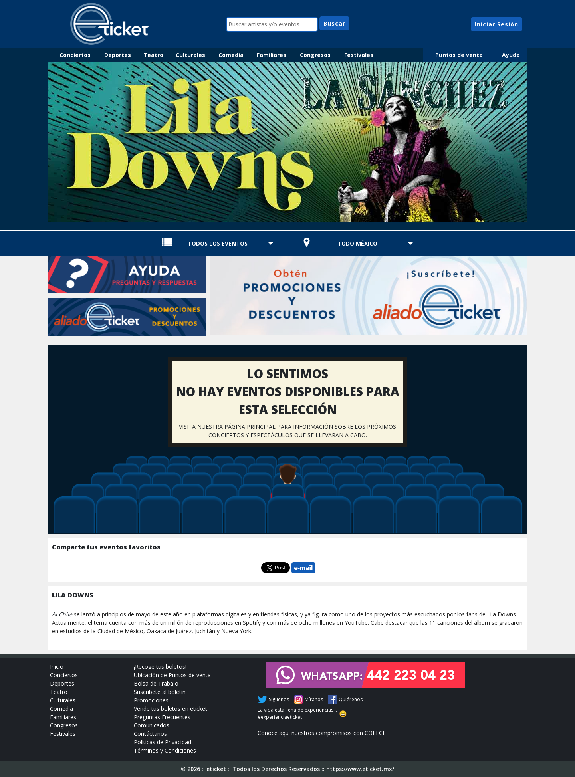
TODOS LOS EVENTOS (218, 243)
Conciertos (75, 55)
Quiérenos (351, 699)
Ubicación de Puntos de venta (172, 675)
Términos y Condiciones (165, 750)
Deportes (117, 55)
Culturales (190, 55)
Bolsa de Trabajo (156, 683)
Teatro (153, 55)
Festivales (358, 55)
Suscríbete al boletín (160, 692)
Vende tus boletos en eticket (170, 708)
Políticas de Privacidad (162, 742)
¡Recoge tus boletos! (160, 666)
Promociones (151, 700)
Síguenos (279, 699)
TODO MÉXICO (357, 243)
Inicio (56, 666)
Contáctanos (150, 733)
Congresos (315, 55)
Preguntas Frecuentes (162, 717)
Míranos (314, 699)
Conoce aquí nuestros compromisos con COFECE (322, 733)
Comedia (231, 55)
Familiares (271, 55)
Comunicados (151, 725)
